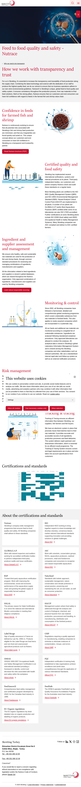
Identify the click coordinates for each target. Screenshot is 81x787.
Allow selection (57, 408)
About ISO (49, 542)
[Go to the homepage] (71, 775)
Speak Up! (12, 774)
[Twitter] (70, 741)
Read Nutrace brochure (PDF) (15, 151)
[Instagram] (74, 741)
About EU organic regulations (15, 720)
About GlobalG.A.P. (11, 564)
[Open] (78, 14)
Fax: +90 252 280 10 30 (11, 759)
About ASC (49, 567)
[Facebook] (77, 741)
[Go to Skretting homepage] (8, 3)
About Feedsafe (51, 697)
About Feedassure (11, 700)
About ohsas (9, 677)
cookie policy (55, 394)
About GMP (49, 647)
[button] (72, 3)
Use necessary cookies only (35, 408)
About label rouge (10, 650)
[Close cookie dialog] (74, 376)
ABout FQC (49, 675)
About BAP (8, 595)
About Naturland (51, 595)
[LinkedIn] (67, 741)
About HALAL (9, 617)
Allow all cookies (14, 408)
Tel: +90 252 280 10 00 (11, 754)
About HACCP (50, 625)
